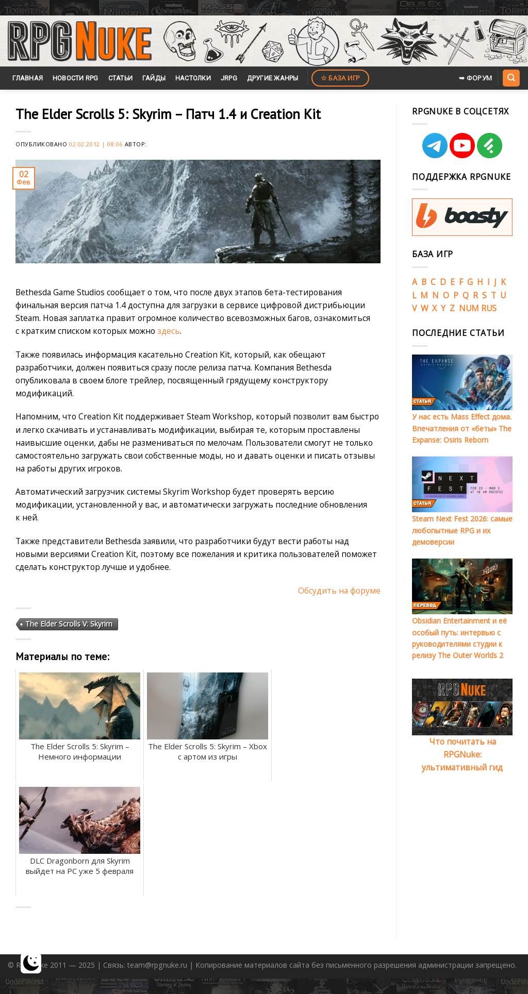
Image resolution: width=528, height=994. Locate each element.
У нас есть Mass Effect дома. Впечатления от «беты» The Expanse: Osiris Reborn (462, 428)
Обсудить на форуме (339, 590)
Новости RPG (75, 78)
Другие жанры (273, 78)
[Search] (511, 78)
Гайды (154, 78)
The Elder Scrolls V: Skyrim (68, 624)
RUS (489, 308)
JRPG (229, 78)
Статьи (120, 78)
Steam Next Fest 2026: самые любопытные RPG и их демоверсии (462, 530)
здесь (168, 330)
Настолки (193, 78)
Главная (27, 78)
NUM (469, 308)
